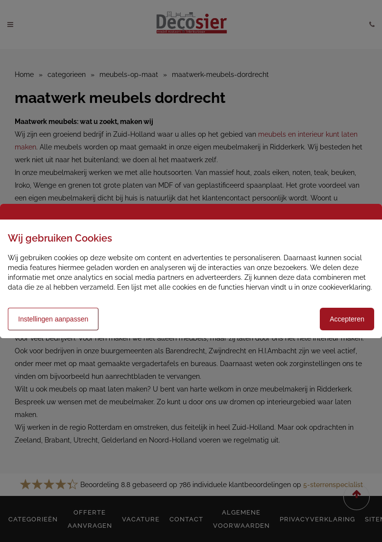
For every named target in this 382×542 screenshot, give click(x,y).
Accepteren (347, 319)
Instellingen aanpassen (53, 319)
